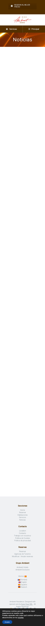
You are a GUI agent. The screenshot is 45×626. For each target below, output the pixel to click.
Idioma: (22, 576)
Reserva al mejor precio (20, 6)
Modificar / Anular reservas (22, 556)
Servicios (22, 517)
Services (11, 29)
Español (22, 585)
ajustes (21, 618)
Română (22, 580)
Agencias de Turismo (22, 554)
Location (22, 531)
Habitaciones (23, 515)
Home (22, 510)
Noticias (22, 520)
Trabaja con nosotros (22, 536)
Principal (33, 29)
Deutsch (22, 587)
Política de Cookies (22, 538)
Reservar (22, 513)
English (22, 582)
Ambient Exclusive (22, 570)
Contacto (22, 533)
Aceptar (7, 622)
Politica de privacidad (22, 541)
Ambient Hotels (22, 567)
